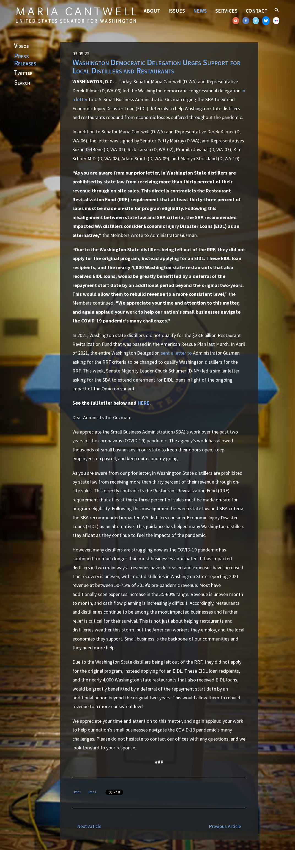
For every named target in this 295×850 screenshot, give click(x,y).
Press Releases (25, 59)
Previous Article (225, 826)
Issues (176, 10)
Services (226, 10)
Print (77, 792)
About (152, 10)
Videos (21, 45)
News (200, 10)
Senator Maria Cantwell (76, 14)
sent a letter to (176, 353)
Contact (256, 10)
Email (92, 792)
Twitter (23, 72)
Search (22, 82)
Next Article (89, 826)
